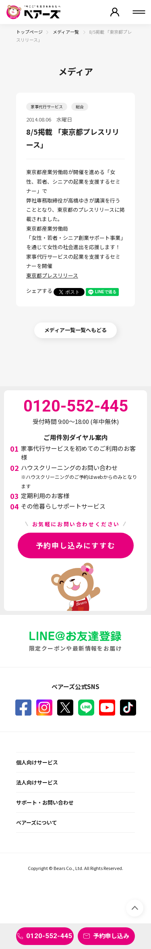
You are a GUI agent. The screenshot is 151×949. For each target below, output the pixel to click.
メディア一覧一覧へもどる (75, 330)
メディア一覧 (66, 31)
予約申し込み (111, 935)
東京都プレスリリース (52, 275)
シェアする (39, 290)
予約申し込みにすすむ (76, 545)
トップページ (29, 31)
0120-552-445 (49, 936)
